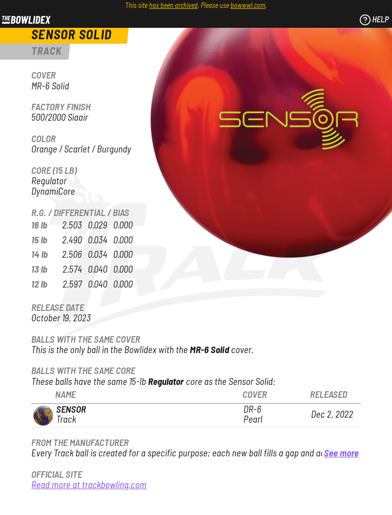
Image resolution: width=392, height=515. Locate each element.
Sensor (71, 410)
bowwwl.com (248, 5)
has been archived (173, 5)
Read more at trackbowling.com (89, 485)
